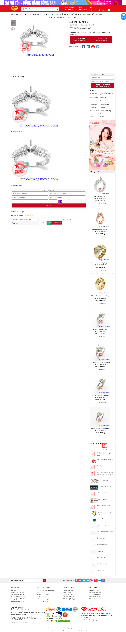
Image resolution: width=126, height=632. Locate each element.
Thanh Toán (40, 592)
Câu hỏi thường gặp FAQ (17, 601)
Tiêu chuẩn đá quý (94, 599)
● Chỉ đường (22, 614)
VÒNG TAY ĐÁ (87, 14)
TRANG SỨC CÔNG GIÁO (61, 14)
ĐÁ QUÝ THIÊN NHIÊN (75, 14)
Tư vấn (123, 17)
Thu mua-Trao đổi (41, 596)
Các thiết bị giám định (95, 592)
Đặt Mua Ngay (80, 39)
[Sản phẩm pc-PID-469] (102, 145)
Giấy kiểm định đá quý (69, 599)
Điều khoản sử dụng (42, 601)
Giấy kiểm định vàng (68, 596)
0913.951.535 (101, 39)
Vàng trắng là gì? (93, 590)
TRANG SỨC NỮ (26, 14)
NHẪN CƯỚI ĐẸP (37, 14)
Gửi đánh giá (57, 223)
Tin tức (91, 10)
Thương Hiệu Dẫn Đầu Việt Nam (19, 599)
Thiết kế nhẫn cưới (68, 590)
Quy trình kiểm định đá (95, 594)
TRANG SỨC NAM (16, 14)
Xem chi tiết (102, 203)
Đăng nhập (102, 10)
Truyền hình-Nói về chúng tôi (18, 596)
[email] (33, 580)
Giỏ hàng (111, 10)
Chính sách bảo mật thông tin (18, 592)
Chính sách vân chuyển (43, 599)
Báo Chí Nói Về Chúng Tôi (17, 594)
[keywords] (37, 9)
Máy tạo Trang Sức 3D (43, 594)
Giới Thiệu (13, 590)
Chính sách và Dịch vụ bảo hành (45, 590)
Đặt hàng (49, 205)
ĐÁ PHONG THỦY (97, 14)
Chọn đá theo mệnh (94, 596)
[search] (57, 9)
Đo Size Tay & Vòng (68, 594)
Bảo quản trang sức (68, 592)
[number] (76, 35)
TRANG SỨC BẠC (48, 14)
